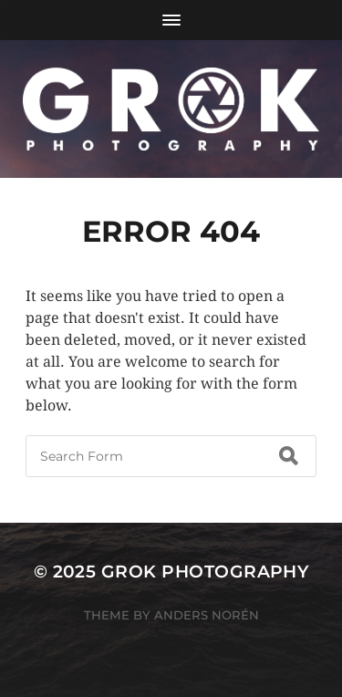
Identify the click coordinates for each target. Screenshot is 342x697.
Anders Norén (206, 615)
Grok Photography (205, 571)
